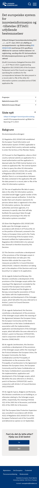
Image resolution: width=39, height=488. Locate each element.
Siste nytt (8, 112)
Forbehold (28, 470)
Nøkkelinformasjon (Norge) (11, 105)
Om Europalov (17, 470)
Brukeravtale (24, 474)
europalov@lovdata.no (29, 483)
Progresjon (5, 97)
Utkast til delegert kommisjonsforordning (19, 117)
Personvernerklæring (10, 474)
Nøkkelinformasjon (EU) (10, 101)
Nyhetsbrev (7, 470)
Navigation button (35, 4)
